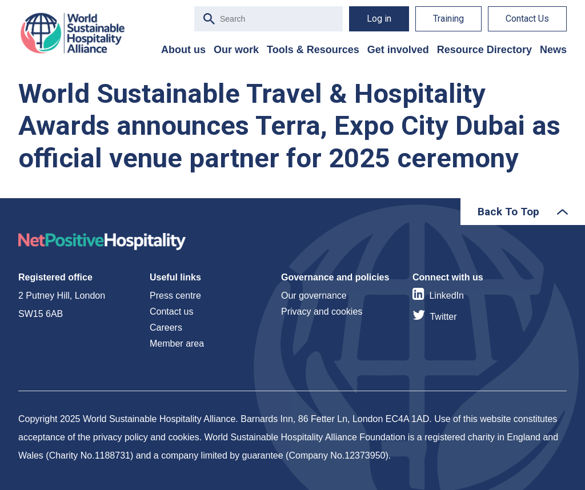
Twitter (443, 317)
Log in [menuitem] (379, 18)
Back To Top (508, 211)
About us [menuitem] (183, 49)
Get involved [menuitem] (398, 49)
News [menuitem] (553, 49)
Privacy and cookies (321, 311)
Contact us (171, 311)
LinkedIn (446, 295)
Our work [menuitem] (236, 49)
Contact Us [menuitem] (527, 18)
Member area (177, 343)
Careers (166, 327)
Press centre (175, 295)
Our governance (314, 295)
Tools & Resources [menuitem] (313, 49)
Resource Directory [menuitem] (484, 49)
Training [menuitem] (448, 18)
